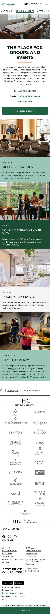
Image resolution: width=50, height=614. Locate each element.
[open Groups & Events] (31, 390)
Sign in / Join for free (33, 4)
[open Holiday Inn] (13, 391)
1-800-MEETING (28, 91)
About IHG (6, 548)
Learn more (8, 593)
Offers (41, 11)
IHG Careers (30, 548)
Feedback (30, 564)
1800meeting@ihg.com (29, 96)
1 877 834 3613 (31, 571)
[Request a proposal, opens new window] (25, 111)
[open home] (2, 390)
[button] (46, 4)
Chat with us (7, 554)
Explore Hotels (32, 554)
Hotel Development (33, 551)
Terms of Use (7, 556)
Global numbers (25, 101)
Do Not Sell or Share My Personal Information (35, 560)
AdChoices (31, 556)
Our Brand (7, 11)
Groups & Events (25, 11)
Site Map (5, 562)
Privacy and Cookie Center (12, 559)
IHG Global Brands (9, 551)
